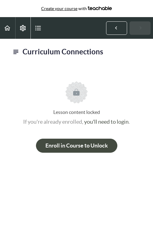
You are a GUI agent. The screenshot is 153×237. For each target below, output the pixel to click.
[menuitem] (22, 28)
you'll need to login (106, 122)
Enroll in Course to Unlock (76, 145)
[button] (7, 28)
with (76, 8)
